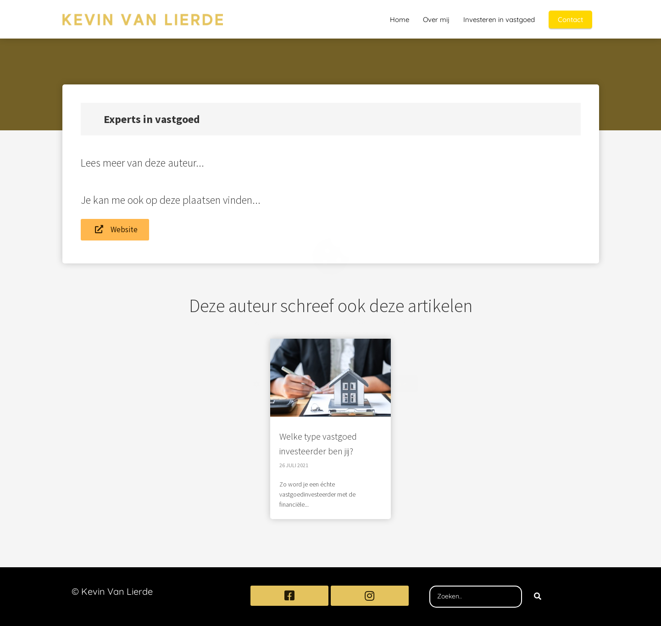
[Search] (537, 597)
